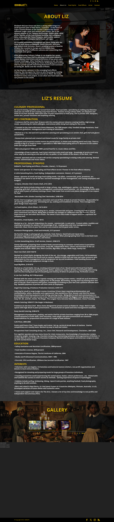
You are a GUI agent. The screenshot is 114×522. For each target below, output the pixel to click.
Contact (97, 5)
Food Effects (82, 5)
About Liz (63, 5)
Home (56, 5)
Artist (90, 5)
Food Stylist (72, 5)
